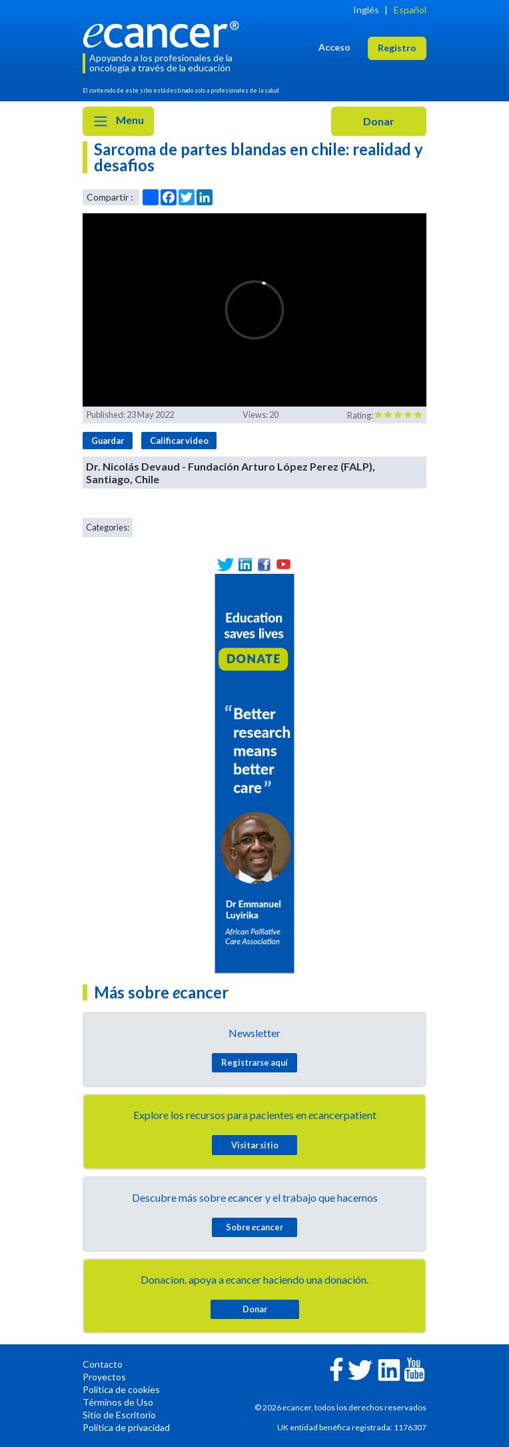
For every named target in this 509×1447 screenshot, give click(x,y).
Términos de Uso (118, 1402)
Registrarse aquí (254, 1062)
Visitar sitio (254, 1145)
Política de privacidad (126, 1427)
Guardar (107, 440)
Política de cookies (121, 1389)
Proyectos (104, 1376)
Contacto (103, 1364)
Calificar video (179, 440)
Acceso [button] (334, 47)
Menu (118, 121)
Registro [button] (397, 47)
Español (410, 9)
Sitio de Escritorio (119, 1414)
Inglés (366, 9)
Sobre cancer (254, 1227)
